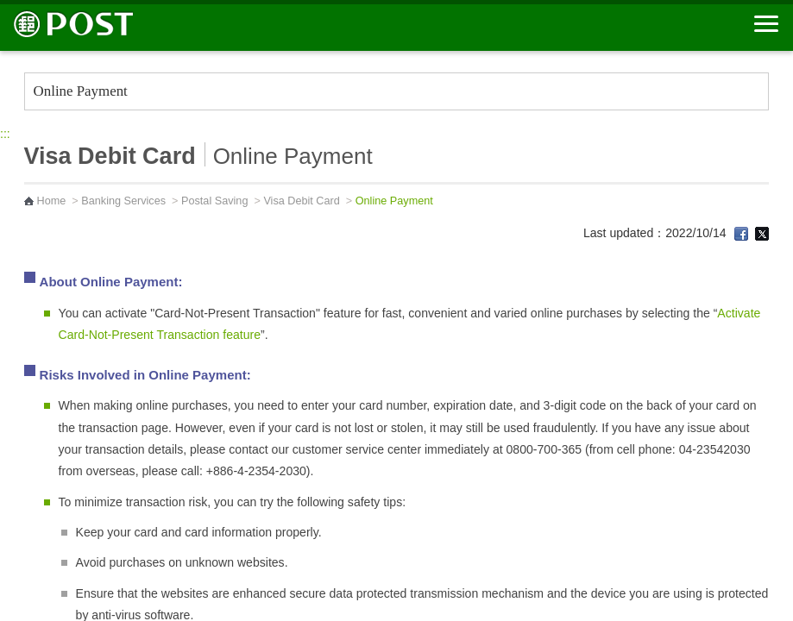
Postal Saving (214, 201)
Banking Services (123, 201)
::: (5, 134)
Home (51, 201)
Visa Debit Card (301, 201)
